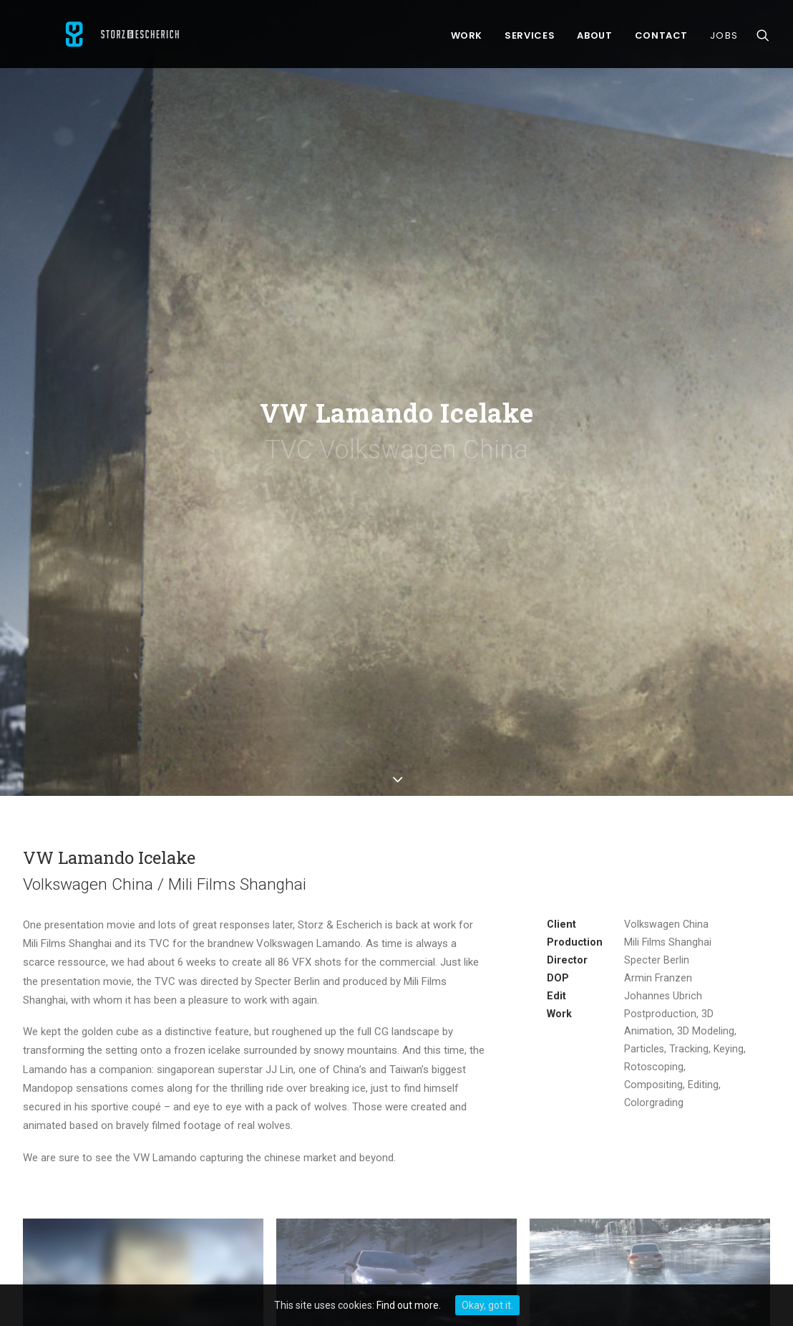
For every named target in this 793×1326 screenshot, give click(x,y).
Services (530, 39)
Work (467, 39)
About (594, 39)
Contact (662, 39)
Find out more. (408, 1305)
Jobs (724, 39)
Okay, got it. (487, 1305)
